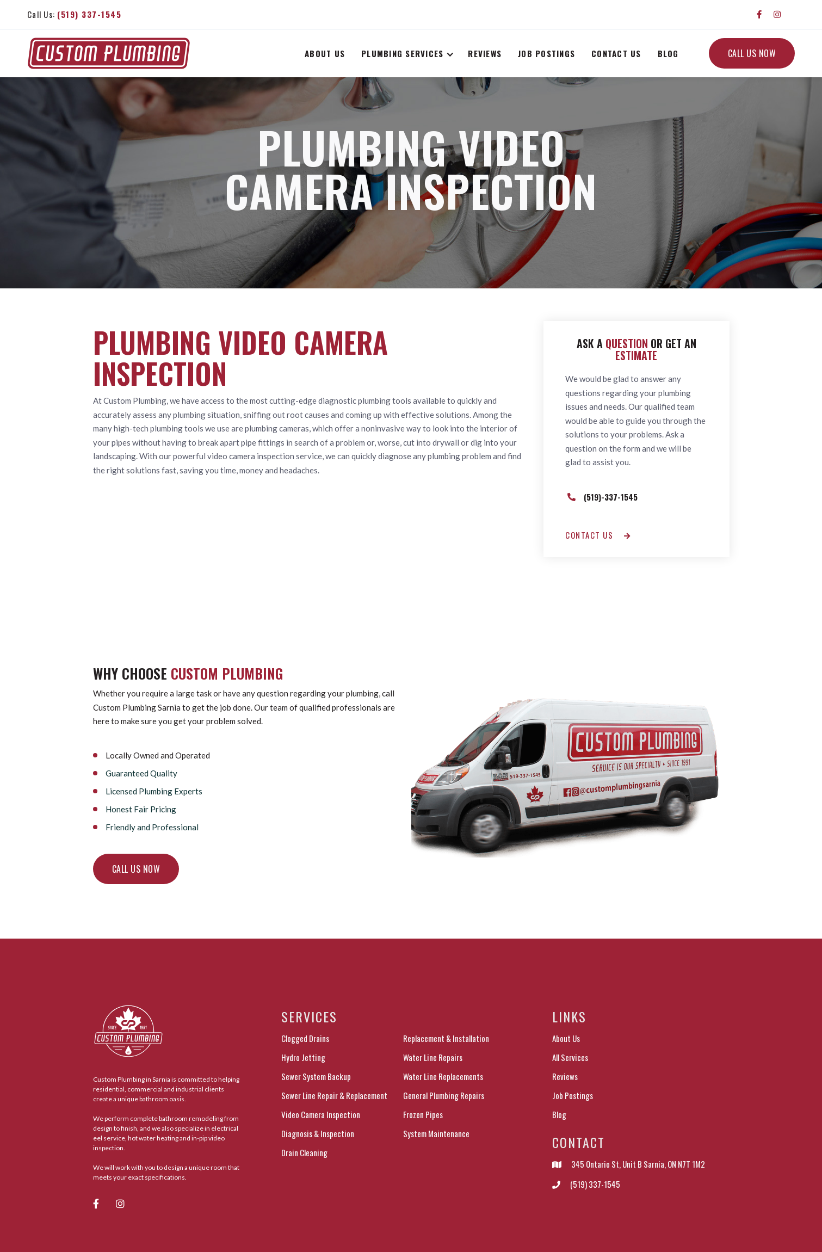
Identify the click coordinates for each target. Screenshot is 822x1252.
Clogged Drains (305, 1038)
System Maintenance (436, 1133)
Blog (668, 53)
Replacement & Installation (446, 1038)
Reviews (485, 53)
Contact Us (616, 53)
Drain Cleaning (304, 1152)
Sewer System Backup (316, 1076)
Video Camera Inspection (320, 1114)
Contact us (598, 535)
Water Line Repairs (432, 1057)
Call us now (136, 868)
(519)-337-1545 (611, 497)
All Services (570, 1057)
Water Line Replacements (443, 1076)
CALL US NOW (752, 53)
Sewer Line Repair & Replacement (334, 1095)
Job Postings (572, 1095)
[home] (108, 53)
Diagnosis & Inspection (317, 1133)
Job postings (546, 53)
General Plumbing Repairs (443, 1095)
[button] (409, 53)
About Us (325, 53)
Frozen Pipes (423, 1114)
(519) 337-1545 (595, 1184)
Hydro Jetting (303, 1057)
